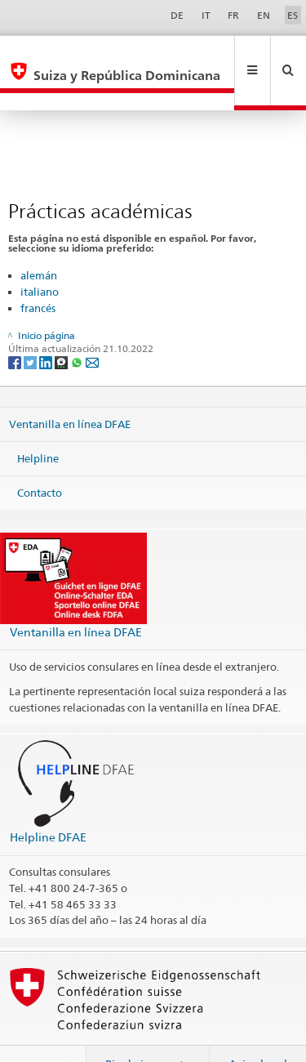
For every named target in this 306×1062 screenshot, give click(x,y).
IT (206, 15)
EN (263, 15)
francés (37, 272)
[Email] (92, 326)
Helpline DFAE (48, 802)
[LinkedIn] (47, 326)
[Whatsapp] (78, 326)
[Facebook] (16, 326)
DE (177, 15)
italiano (39, 256)
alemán (38, 240)
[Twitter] (31, 326)
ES (292, 15)
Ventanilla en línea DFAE (70, 388)
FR (233, 15)
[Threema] (62, 326)
